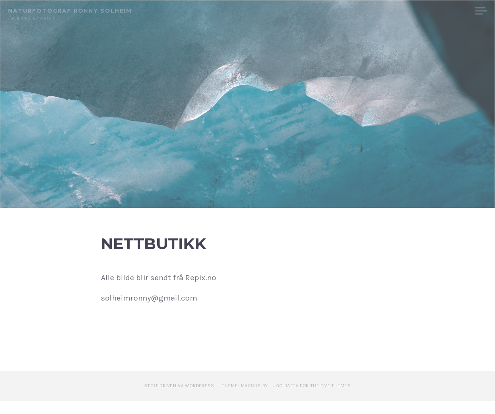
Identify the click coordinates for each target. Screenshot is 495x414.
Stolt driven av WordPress (179, 398)
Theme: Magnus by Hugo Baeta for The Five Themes (286, 398)
